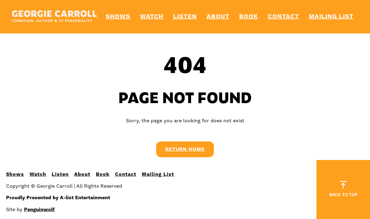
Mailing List (331, 16)
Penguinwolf (39, 210)
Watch (151, 16)
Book (248, 16)
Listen (185, 16)
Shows (118, 16)
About (218, 16)
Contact (283, 16)
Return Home (185, 149)
